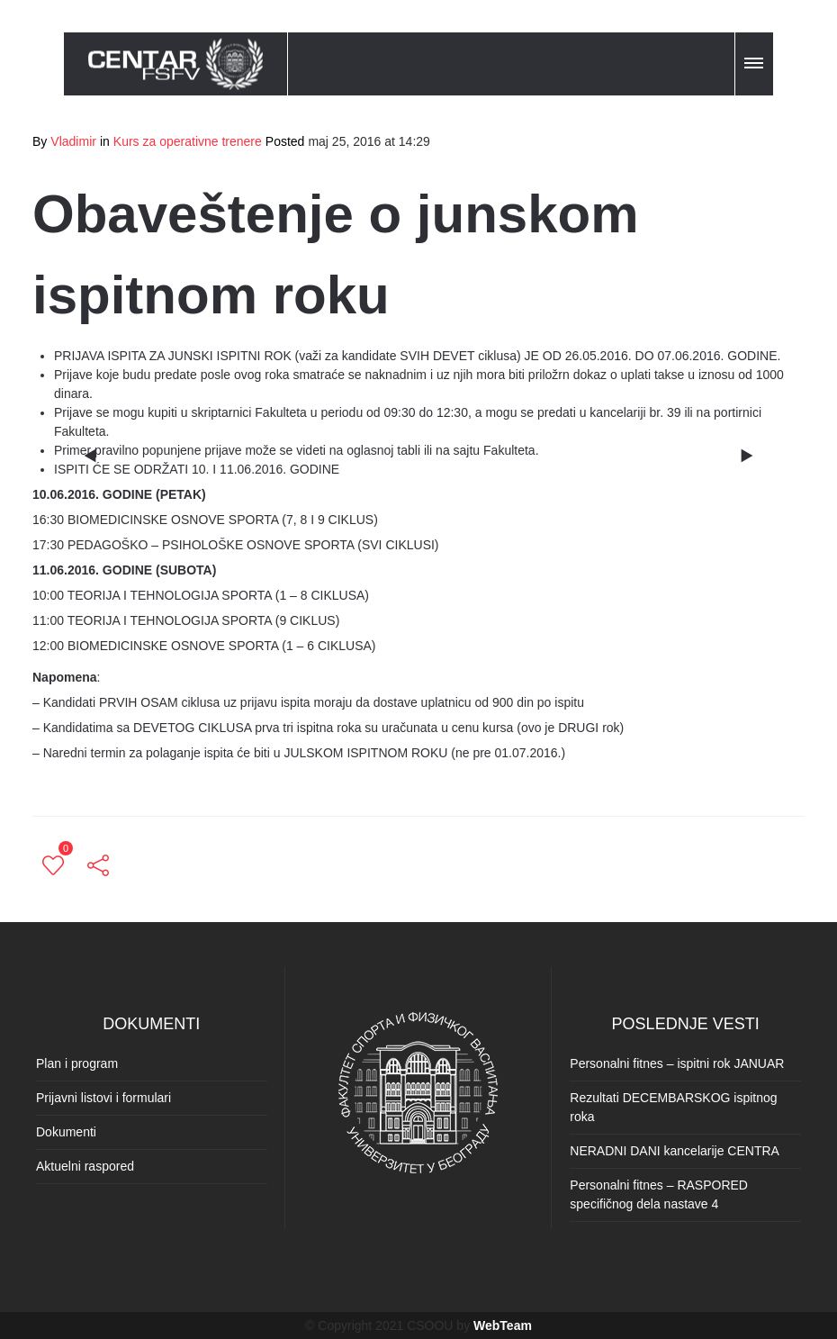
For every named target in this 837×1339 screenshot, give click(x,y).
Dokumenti (66, 1132)
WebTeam (502, 1325)
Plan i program (77, 1063)
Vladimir (73, 141)
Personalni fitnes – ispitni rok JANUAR (677, 1063)
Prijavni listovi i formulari (103, 1097)
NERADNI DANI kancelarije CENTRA (674, 1151)
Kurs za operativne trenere (187, 141)
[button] (755, 60)
